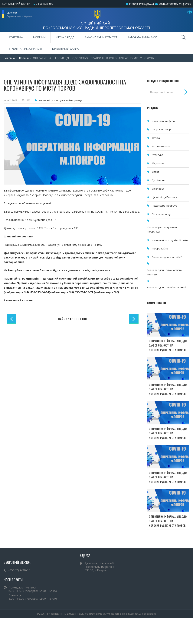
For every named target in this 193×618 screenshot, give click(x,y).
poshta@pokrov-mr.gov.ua (175, 3)
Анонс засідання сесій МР (167, 257)
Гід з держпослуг (162, 214)
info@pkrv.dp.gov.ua (141, 3)
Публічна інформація (25, 48)
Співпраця (158, 188)
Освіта (156, 138)
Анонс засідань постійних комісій (167, 287)
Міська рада (65, 37)
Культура (157, 155)
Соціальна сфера (162, 129)
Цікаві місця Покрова (164, 197)
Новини (39, 37)
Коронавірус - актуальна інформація (61, 100)
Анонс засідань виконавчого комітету (164, 272)
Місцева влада (161, 146)
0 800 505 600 (44, 3)
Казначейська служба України (170, 240)
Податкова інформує (164, 205)
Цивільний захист (66, 48)
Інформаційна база (143, 37)
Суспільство (159, 180)
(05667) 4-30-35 (19, 570)
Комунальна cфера (163, 121)
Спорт (155, 171)
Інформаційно (160, 248)
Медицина (158, 163)
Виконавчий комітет (101, 37)
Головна (16, 37)
